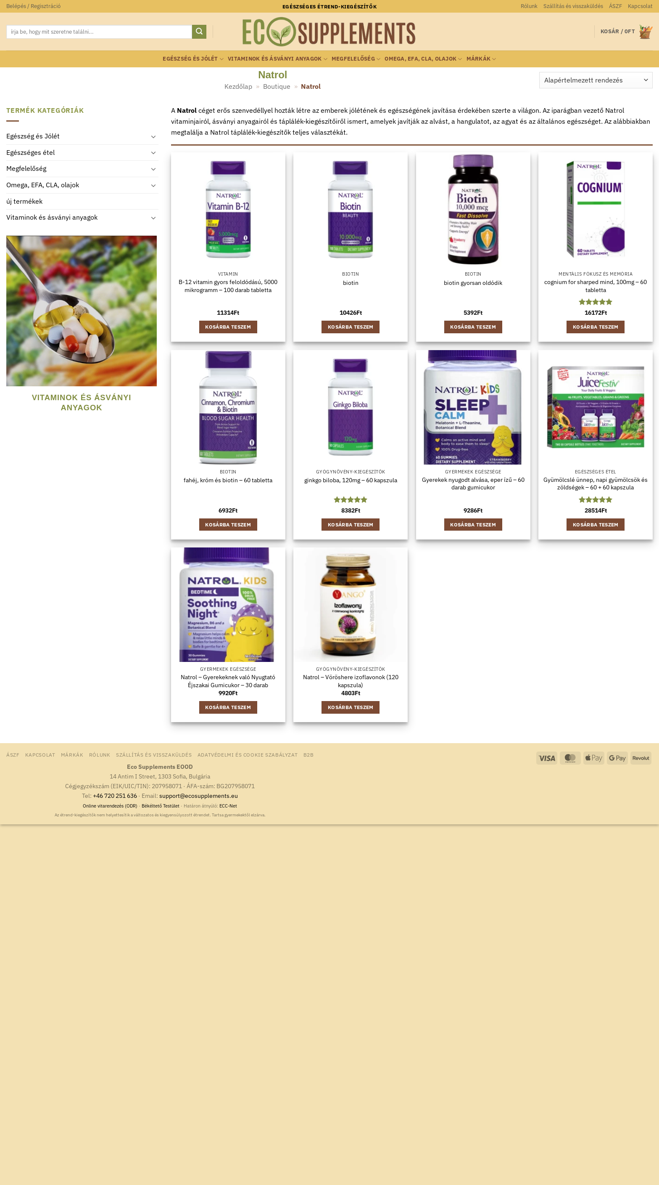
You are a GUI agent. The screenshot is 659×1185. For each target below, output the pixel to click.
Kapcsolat (640, 6)
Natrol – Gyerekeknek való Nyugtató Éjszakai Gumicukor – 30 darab (228, 681)
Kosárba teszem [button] (228, 327)
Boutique (276, 86)
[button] (33, 6)
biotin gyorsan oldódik (473, 283)
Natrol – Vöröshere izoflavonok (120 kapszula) (350, 681)
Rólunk (529, 6)
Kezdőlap (238, 86)
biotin (350, 283)
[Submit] (199, 32)
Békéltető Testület (160, 806)
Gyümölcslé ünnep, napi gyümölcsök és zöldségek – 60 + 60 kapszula (595, 484)
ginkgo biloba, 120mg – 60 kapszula (350, 480)
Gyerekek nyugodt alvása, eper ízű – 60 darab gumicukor (473, 484)
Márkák (481, 59)
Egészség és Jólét (193, 59)
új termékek (24, 201)
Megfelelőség (356, 59)
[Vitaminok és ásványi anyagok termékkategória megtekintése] (79, 330)
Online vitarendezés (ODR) (110, 806)
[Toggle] (153, 136)
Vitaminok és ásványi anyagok (277, 59)
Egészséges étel (30, 152)
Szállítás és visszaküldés (573, 6)
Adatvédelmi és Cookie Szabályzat (248, 754)
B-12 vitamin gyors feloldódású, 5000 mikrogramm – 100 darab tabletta (228, 286)
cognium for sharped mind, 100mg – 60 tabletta (595, 286)
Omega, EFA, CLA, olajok (423, 59)
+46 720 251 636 (115, 796)
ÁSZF (615, 6)
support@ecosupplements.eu (198, 796)
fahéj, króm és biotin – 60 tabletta (228, 480)
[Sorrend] (596, 80)
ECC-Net (228, 806)
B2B (308, 754)
